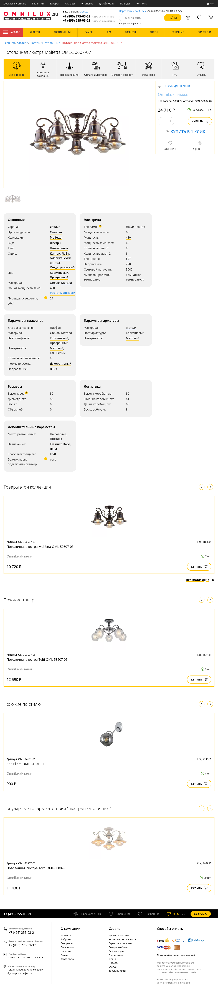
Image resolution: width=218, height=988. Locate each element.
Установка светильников (122, 939)
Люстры (34, 43)
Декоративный (60, 364)
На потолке (58, 434)
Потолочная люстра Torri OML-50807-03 (37, 868)
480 (128, 237)
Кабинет (56, 444)
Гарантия (38, 3)
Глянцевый (58, 353)
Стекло (55, 283)
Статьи (112, 966)
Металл (66, 283)
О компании (70, 928)
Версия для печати (177, 86)
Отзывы (70, 3)
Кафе (66, 444)
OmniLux (56, 232)
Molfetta (56, 237)
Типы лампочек (117, 970)
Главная (9, 43)
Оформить (200, 914)
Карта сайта (67, 959)
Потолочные (51, 43)
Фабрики (66, 939)
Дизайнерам (107, 3)
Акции (64, 955)
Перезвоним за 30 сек (132, 11)
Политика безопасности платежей (176, 955)
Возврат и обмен (118, 947)
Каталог (11, 32)
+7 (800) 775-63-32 (89, 16)
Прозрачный (59, 277)
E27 (128, 259)
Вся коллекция (200, 580)
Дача (53, 449)
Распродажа (67, 947)
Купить (200, 121)
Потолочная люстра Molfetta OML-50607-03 (40, 546)
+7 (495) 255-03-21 (89, 20)
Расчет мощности (62, 293)
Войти (210, 3)
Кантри (55, 254)
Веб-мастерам (117, 951)
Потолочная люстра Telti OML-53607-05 (37, 659)
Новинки (66, 951)
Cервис (114, 928)
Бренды (125, 3)
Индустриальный (62, 267)
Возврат (54, 3)
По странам (67, 943)
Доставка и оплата (15, 3)
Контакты (141, 3)
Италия (55, 227)
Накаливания (135, 227)
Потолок (56, 439)
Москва (83, 11)
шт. (173, 914)
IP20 (53, 454)
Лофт (65, 254)
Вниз (53, 369)
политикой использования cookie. (177, 972)
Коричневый (59, 273)
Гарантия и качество (120, 943)
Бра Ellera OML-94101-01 (25, 764)
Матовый (56, 348)
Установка (87, 3)
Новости (113, 962)
